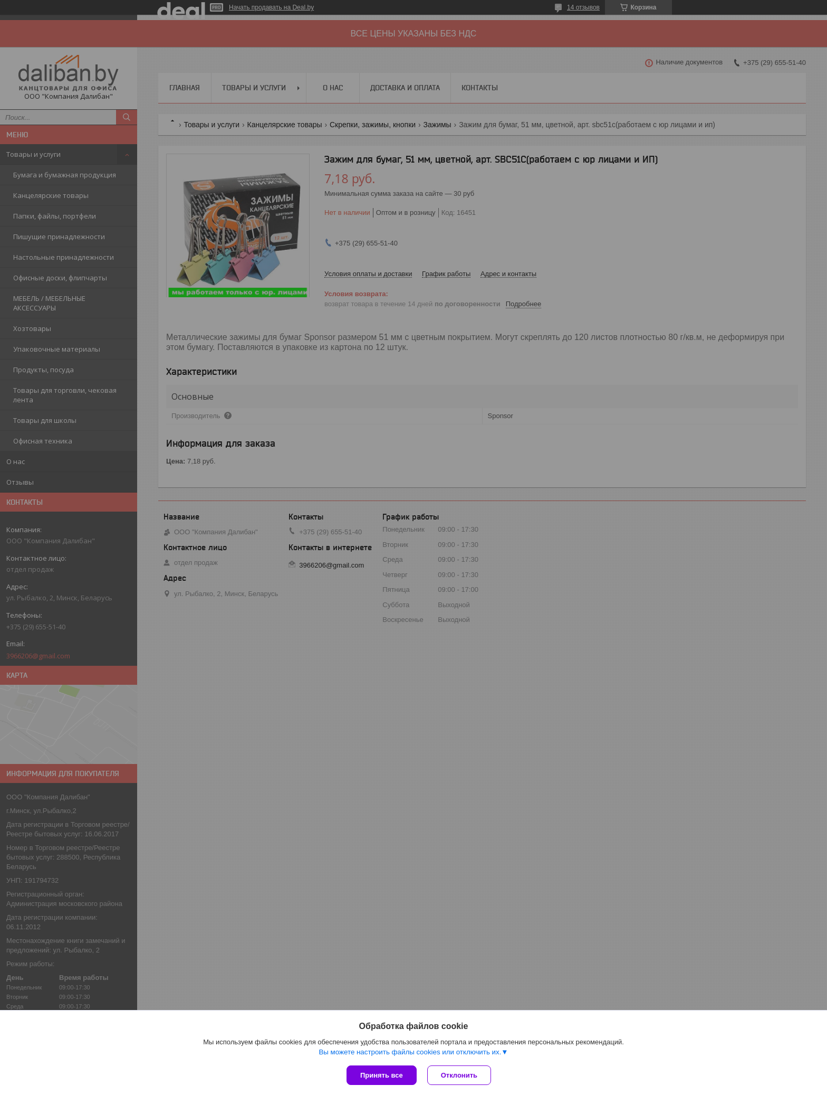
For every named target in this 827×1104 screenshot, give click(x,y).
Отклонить (459, 1075)
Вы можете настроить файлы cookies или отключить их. (410, 1052)
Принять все (381, 1075)
